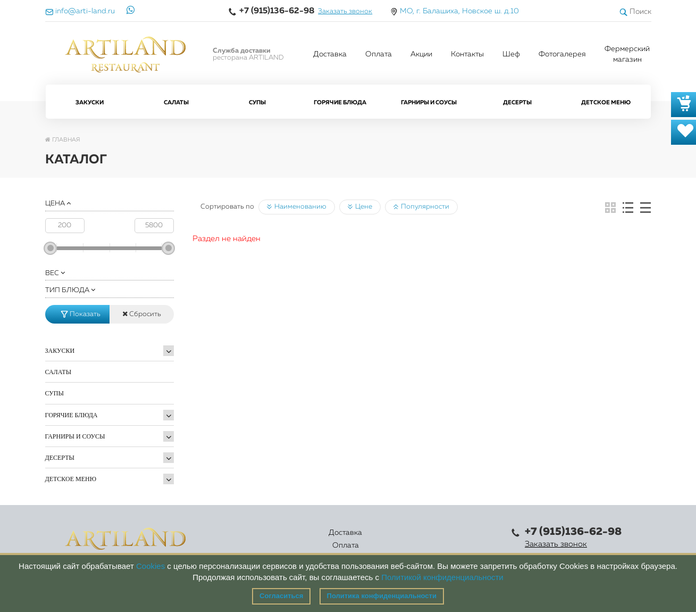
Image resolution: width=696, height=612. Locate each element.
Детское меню (606, 102)
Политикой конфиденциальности (442, 577)
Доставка (330, 54)
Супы (257, 102)
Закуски (90, 102)
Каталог (317, 539)
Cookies (150, 565)
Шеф (511, 54)
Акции (421, 54)
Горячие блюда (340, 102)
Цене (360, 207)
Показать (80, 314)
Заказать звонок (345, 11)
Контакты (467, 54)
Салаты (176, 102)
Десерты (517, 102)
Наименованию (296, 207)
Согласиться (281, 596)
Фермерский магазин (627, 54)
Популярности (421, 207)
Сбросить (141, 314)
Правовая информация (461, 539)
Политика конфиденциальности (382, 596)
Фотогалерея (562, 54)
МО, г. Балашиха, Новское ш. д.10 (459, 11)
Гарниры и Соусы (429, 102)
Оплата (378, 54)
